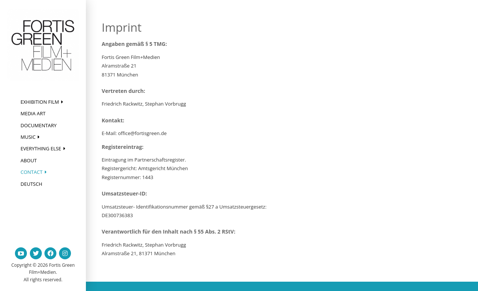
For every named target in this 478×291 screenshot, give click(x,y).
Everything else (41, 148)
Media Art (33, 113)
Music (28, 137)
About (29, 160)
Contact (32, 172)
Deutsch (31, 184)
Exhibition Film (40, 101)
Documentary (39, 125)
